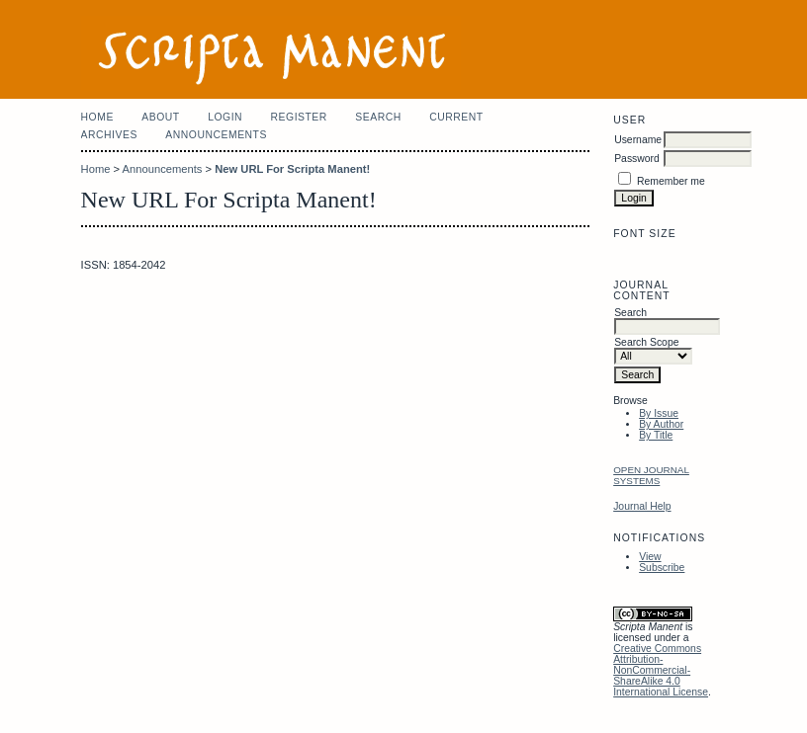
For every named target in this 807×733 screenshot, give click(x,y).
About (160, 117)
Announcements (216, 134)
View (650, 556)
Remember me (671, 181)
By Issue (658, 413)
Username (638, 139)
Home (97, 117)
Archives (109, 134)
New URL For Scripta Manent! (292, 169)
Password (637, 158)
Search (378, 117)
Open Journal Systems (651, 475)
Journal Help (642, 506)
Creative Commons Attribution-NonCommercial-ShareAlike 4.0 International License (660, 670)
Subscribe (661, 567)
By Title (655, 435)
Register (299, 117)
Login (225, 117)
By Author (661, 424)
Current (456, 117)
